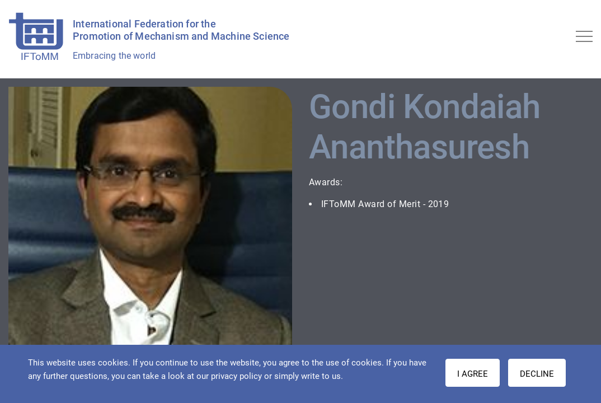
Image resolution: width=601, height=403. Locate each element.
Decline (537, 374)
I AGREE (472, 374)
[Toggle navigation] (584, 36)
